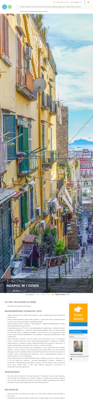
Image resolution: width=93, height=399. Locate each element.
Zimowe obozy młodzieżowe (55, 11)
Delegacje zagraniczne (75, 7)
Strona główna (30, 294)
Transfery (84, 7)
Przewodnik (63, 7)
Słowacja (57, 7)
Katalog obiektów (69, 11)
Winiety (52, 7)
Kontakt (38, 7)
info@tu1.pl (77, 2)
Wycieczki (43, 11)
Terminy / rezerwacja (78, 313)
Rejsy (38, 11)
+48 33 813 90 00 (62, 2)
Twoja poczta (45, 7)
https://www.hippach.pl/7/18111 (79, 356)
